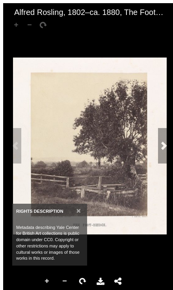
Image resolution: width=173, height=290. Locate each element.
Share (118, 281)
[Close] (78, 210)
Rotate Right (83, 281)
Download (100, 281)
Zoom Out (65, 281)
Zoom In (47, 281)
